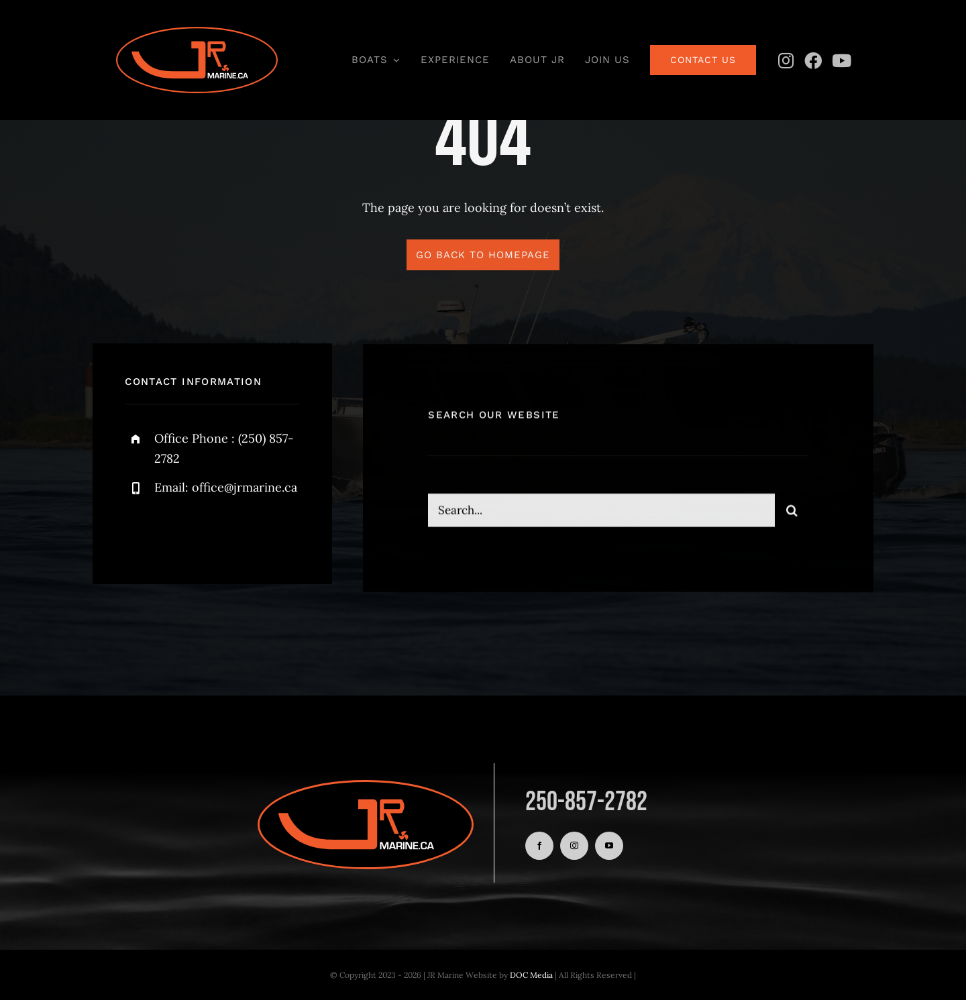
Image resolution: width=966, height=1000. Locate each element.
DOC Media (531, 975)
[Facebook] (813, 60)
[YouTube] (841, 60)
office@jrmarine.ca (244, 487)
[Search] (791, 512)
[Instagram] (785, 60)
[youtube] (609, 846)
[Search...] (601, 512)
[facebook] (140, 531)
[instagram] (214, 531)
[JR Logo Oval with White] (197, 32)
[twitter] (177, 531)
